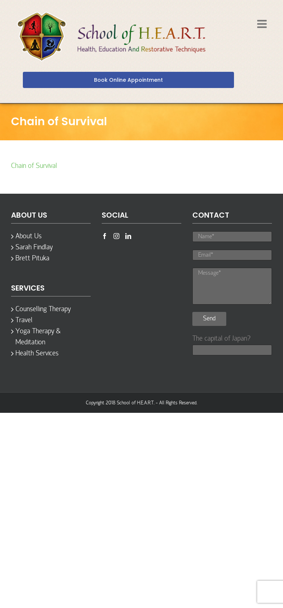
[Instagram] (116, 236)
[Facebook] (105, 236)
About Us (28, 236)
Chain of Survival (34, 166)
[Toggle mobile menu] (262, 23)
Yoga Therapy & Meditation (37, 337)
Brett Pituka (32, 258)
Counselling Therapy (43, 309)
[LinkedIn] (128, 236)
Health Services (37, 353)
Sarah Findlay (34, 247)
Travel (23, 320)
